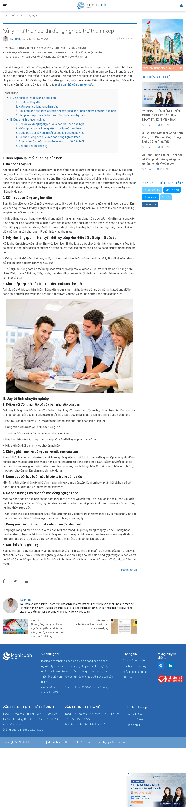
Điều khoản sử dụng (135, 731)
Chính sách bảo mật (135, 725)
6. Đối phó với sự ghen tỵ (31, 205)
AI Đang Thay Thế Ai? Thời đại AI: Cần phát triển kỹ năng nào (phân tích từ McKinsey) (162, 159)
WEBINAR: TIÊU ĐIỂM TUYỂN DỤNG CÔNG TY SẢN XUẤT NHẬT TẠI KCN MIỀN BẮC (45, 107)
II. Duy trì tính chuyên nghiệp (27, 178)
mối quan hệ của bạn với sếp (74, 144)
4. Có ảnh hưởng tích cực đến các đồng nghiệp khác (48, 196)
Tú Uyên (147, 125)
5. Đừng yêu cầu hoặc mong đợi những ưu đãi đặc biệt (50, 200)
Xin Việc (166, 197)
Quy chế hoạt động (134, 720)
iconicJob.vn (129, 629)
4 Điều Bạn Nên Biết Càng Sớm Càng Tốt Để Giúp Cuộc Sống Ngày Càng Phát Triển (162, 137)
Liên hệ (127, 737)
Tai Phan (15, 98)
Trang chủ (9, 15)
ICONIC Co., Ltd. (36, 801)
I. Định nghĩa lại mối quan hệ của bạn (33, 157)
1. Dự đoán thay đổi (28, 161)
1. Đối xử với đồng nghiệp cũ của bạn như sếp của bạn (50, 183)
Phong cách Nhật (152, 190)
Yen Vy (146, 169)
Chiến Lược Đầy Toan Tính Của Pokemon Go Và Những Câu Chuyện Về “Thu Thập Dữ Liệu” (53, 111)
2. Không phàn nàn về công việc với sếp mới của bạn (48, 187)
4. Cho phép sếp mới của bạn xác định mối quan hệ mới (50, 174)
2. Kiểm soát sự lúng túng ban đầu (37, 165)
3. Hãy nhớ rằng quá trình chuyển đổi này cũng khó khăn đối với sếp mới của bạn (66, 170)
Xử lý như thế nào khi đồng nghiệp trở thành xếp (58, 90)
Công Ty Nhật (172, 190)
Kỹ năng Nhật (150, 197)
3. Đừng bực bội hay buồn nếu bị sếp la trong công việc (50, 192)
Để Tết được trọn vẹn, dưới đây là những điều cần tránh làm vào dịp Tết (46, 116)
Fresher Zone (150, 204)
